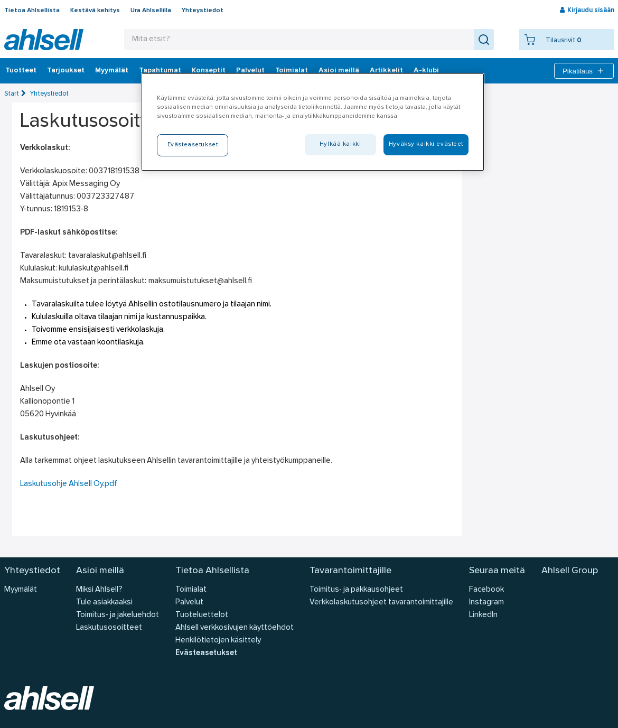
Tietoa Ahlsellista (32, 10)
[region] (312, 122)
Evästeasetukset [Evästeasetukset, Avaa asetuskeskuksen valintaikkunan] (192, 144)
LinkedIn (483, 615)
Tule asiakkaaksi (104, 602)
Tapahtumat (160, 71)
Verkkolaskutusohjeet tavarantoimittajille (381, 602)
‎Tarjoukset (66, 71)
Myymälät (111, 71)
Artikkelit (386, 71)
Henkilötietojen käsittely (218, 640)
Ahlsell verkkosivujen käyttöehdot (234, 627)
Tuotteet (20, 71)
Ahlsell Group (569, 571)
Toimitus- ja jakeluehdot (117, 615)
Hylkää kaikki (340, 144)
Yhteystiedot (202, 10)
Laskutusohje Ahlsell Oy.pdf (68, 484)
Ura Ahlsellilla (150, 10)
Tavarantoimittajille (350, 571)
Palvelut (250, 71)
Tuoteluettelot (201, 615)
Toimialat (291, 71)
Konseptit (209, 71)
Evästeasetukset (206, 653)
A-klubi (426, 71)
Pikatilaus (584, 71)
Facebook (486, 589)
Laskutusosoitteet (109, 627)
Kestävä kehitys (95, 10)
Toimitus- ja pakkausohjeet (356, 589)
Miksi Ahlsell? (99, 589)
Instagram (486, 602)
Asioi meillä (339, 71)
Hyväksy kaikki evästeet (426, 144)
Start (11, 94)
